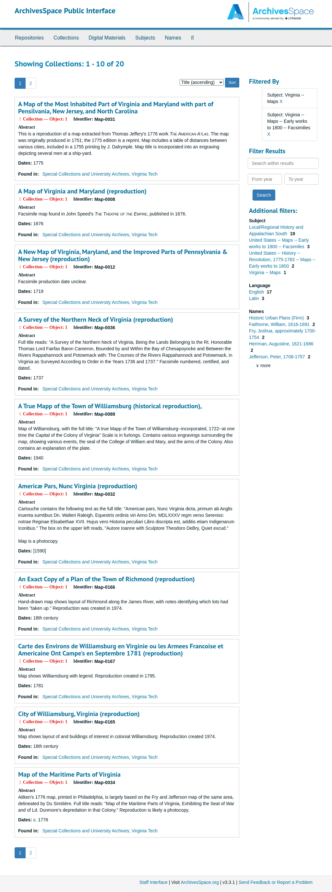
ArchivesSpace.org (200, 882)
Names (173, 38)
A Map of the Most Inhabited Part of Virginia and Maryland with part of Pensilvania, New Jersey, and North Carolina (115, 107)
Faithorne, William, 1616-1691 (280, 324)
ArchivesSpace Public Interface (65, 11)
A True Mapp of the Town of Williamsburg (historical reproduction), (110, 406)
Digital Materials (107, 38)
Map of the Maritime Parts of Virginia (69, 774)
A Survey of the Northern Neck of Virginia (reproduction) (95, 319)
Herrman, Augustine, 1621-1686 (281, 343)
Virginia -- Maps (265, 272)
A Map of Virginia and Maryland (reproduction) (82, 191)
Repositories (29, 38)
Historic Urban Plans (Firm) (277, 317)
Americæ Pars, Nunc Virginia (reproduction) (77, 486)
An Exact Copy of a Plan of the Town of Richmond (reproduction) (106, 579)
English (257, 292)
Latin (254, 298)
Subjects (145, 38)
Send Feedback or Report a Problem (276, 882)
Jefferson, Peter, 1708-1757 (277, 356)
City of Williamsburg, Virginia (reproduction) (79, 714)
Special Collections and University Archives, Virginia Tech (100, 174)
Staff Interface (153, 882)
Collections (66, 38)
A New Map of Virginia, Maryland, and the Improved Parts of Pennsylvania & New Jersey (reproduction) (123, 255)
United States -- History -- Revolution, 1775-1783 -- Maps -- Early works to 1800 (282, 259)
